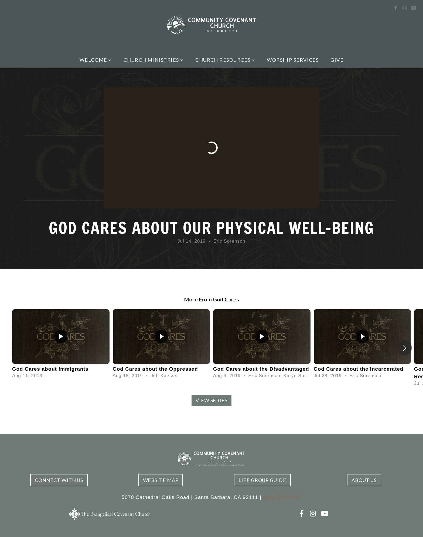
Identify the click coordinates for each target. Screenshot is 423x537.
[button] (404, 348)
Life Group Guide (262, 480)
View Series (211, 400)
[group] (61, 344)
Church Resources (225, 60)
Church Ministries (153, 60)
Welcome (96, 60)
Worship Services (293, 60)
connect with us (59, 480)
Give (336, 60)
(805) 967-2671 (282, 497)
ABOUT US (364, 480)
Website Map (161, 480)
